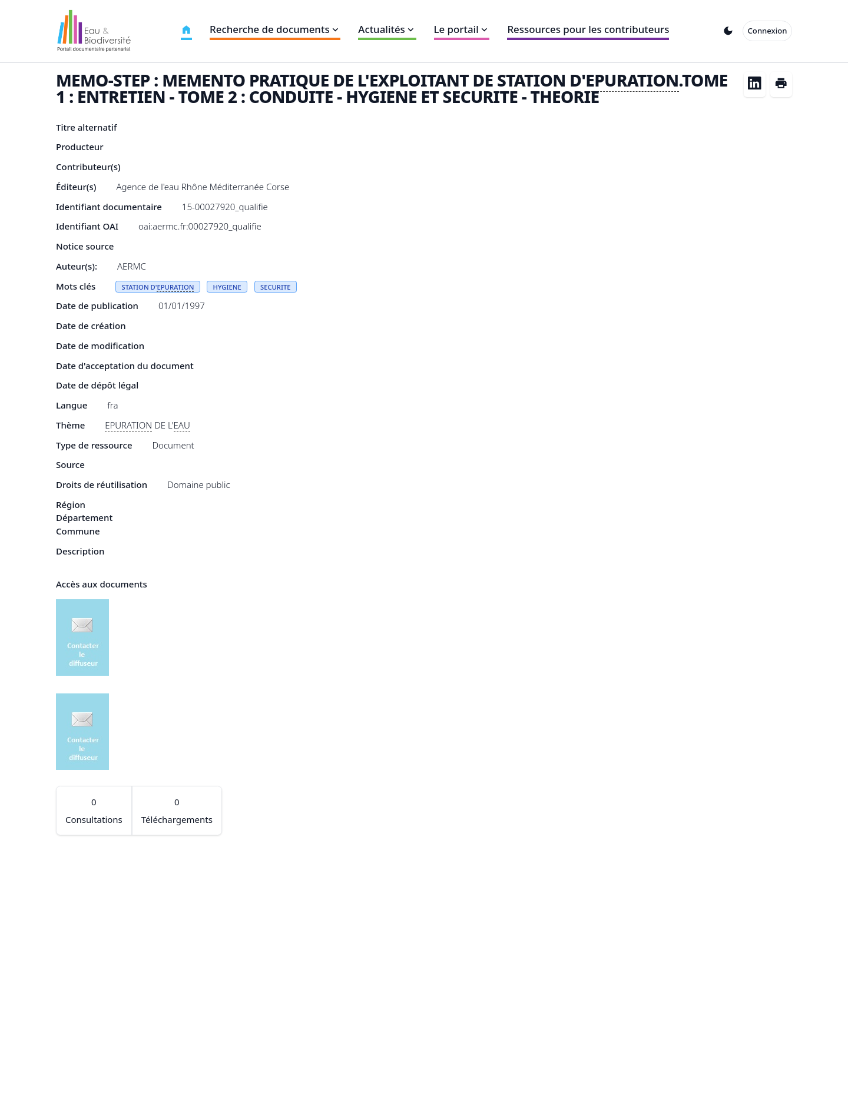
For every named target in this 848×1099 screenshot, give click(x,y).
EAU (182, 425)
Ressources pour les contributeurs (588, 29)
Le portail (462, 29)
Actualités (387, 29)
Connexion (767, 30)
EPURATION (631, 80)
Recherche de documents (275, 29)
